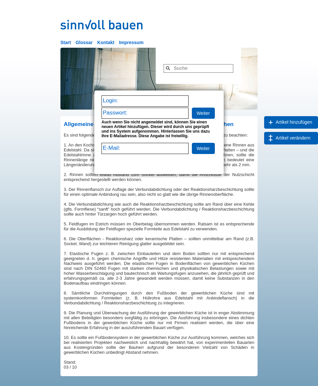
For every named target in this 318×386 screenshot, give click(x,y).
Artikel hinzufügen (294, 122)
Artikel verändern (293, 138)
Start (65, 42)
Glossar (84, 42)
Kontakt (105, 42)
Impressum (131, 42)
